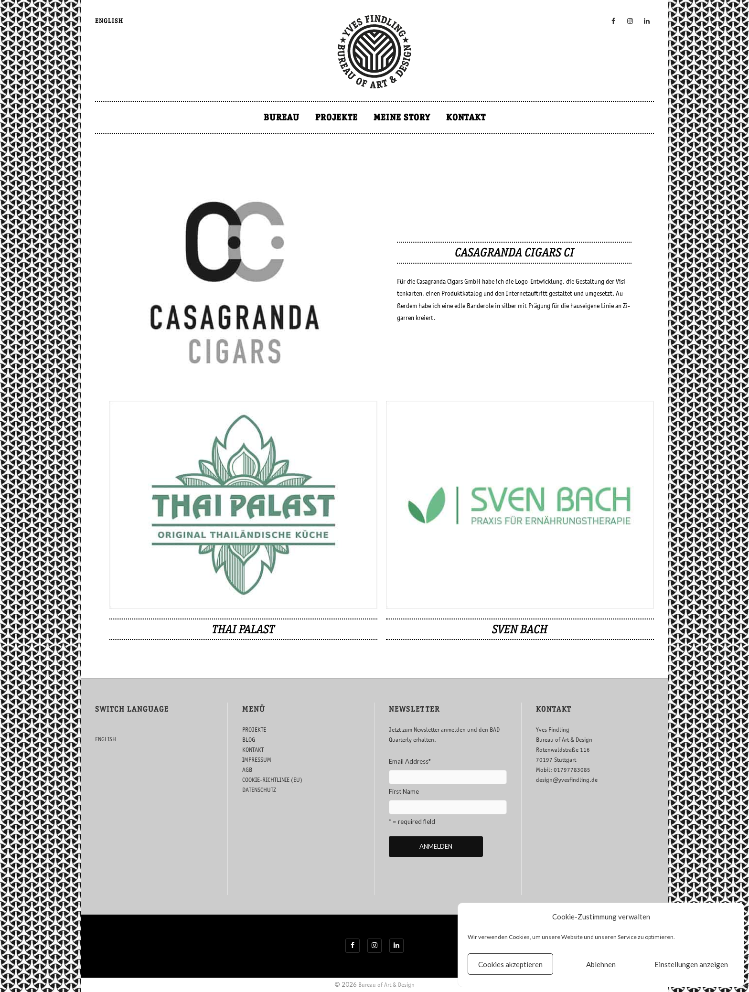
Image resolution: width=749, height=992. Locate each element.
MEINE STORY (402, 117)
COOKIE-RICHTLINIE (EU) (272, 779)
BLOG (248, 739)
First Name (404, 791)
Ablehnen (601, 964)
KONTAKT (466, 117)
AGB (247, 769)
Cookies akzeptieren (510, 964)
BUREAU (282, 117)
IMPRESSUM (256, 759)
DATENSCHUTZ (259, 789)
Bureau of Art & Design (386, 984)
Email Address (410, 761)
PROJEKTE (336, 117)
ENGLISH (109, 21)
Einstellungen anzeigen (691, 964)
